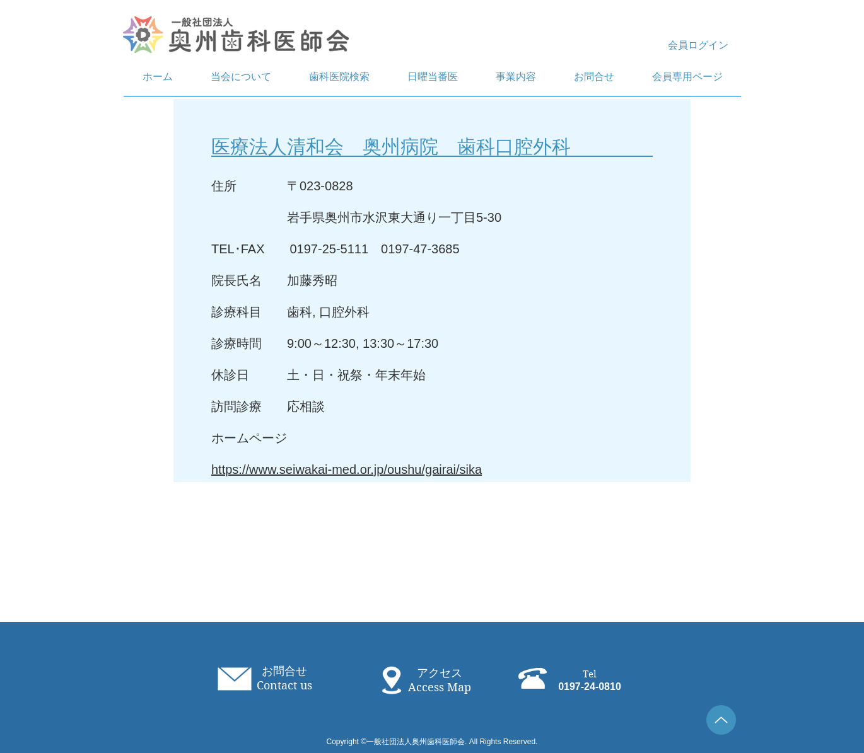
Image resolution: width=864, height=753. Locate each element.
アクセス (439, 673)
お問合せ (284, 671)
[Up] (721, 720)
